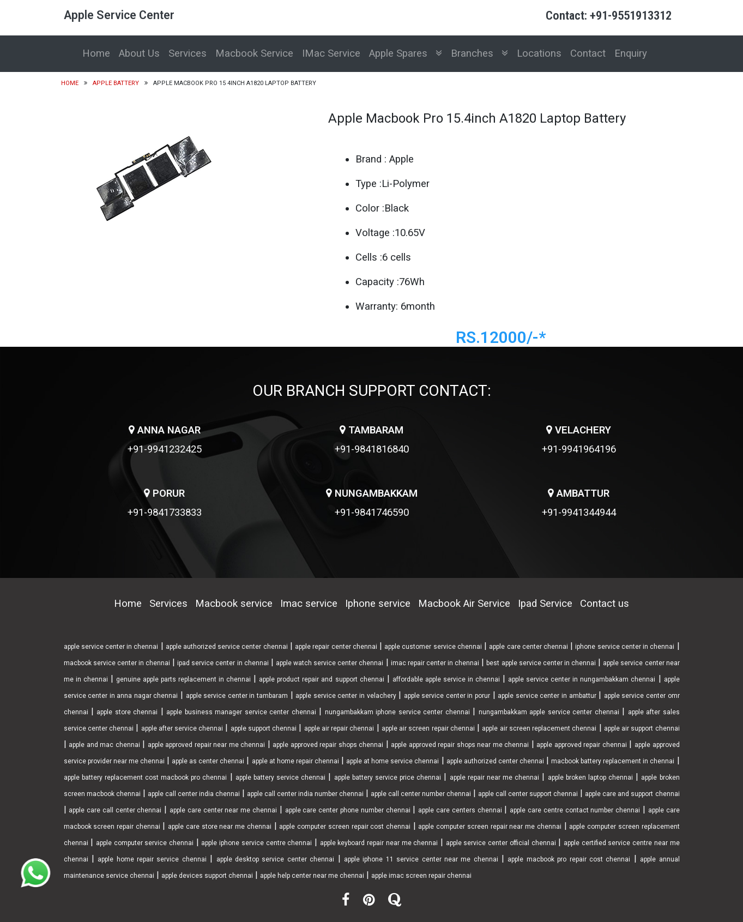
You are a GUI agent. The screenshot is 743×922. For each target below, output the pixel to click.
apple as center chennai (208, 761)
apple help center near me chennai (312, 875)
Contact (588, 53)
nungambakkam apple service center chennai (549, 712)
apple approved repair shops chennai (328, 745)
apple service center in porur (447, 696)
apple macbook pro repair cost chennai (569, 859)
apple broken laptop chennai (590, 777)
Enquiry (630, 53)
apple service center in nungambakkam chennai (581, 679)
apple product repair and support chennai (321, 679)
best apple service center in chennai (541, 663)
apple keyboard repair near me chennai (379, 843)
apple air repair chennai (339, 728)
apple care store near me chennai (219, 826)
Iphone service (377, 604)
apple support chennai (264, 728)
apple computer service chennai (145, 843)
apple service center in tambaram (237, 696)
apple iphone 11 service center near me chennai (421, 859)
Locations (539, 53)
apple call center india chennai (194, 794)
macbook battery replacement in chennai (612, 761)
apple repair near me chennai (495, 777)
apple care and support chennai (632, 794)
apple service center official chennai (501, 843)
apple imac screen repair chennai (421, 875)
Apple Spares (405, 53)
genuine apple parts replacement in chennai (183, 679)
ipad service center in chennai (222, 663)
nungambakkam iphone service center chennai (397, 712)
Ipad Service (545, 604)
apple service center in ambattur (547, 696)
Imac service (308, 604)
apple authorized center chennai (495, 761)
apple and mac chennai (104, 745)
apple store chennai (127, 712)
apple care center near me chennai (223, 810)
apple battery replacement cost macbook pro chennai (145, 777)
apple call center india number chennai (305, 794)
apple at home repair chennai (295, 761)
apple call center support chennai (528, 794)
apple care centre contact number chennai (575, 810)
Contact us (604, 604)
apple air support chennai (642, 728)
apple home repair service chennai (152, 859)
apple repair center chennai (336, 646)
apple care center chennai (528, 646)
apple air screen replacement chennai (539, 728)
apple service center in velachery (345, 696)
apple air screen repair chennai (428, 728)
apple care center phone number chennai (347, 810)
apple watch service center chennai (329, 663)
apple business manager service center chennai (241, 712)
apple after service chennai (182, 728)
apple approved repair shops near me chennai (460, 745)
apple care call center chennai (115, 810)
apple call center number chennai (421, 794)
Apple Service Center (119, 15)
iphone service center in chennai (624, 646)
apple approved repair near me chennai (206, 745)
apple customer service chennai (433, 646)
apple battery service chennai (280, 777)
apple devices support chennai (207, 875)
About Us (139, 53)
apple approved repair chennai (581, 745)
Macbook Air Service (464, 604)
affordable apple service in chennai (446, 679)
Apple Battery (116, 83)
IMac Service (331, 53)
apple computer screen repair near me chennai (489, 826)
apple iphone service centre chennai (256, 843)
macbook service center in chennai (117, 663)
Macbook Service (254, 53)
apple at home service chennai (392, 761)
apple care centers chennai (460, 810)
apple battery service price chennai (388, 777)
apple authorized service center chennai (227, 646)
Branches (479, 53)
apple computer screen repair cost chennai (344, 826)
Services (187, 53)
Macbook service (234, 604)
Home (96, 53)
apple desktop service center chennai (275, 859)
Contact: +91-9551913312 (609, 15)
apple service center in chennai (111, 646)
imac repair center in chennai (435, 663)
